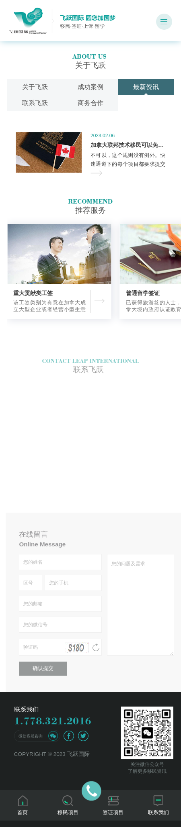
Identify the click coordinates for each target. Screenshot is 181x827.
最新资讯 (146, 87)
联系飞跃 (35, 103)
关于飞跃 (35, 87)
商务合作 (90, 103)
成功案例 (90, 87)
